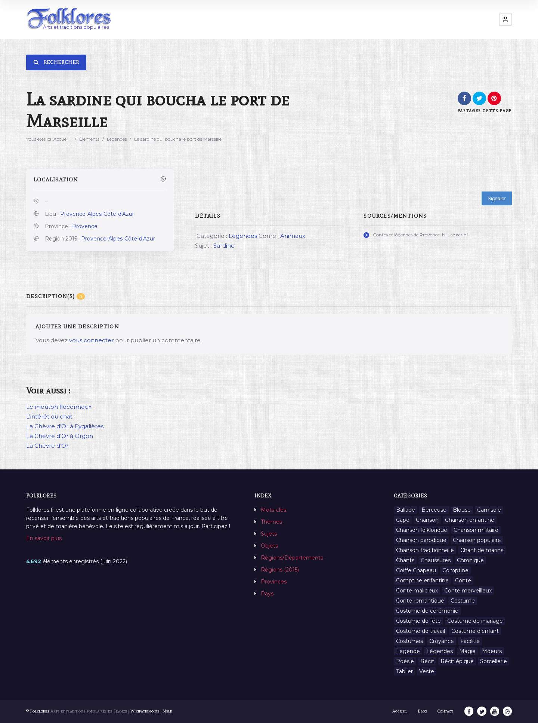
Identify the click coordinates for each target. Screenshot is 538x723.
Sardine (224, 245)
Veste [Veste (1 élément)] (426, 671)
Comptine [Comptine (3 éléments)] (455, 570)
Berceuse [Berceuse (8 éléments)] (433, 509)
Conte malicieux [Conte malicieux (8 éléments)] (417, 590)
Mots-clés (273, 509)
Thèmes (271, 521)
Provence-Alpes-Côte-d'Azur (97, 214)
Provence (85, 226)
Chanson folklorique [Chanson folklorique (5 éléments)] (421, 530)
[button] (505, 19)
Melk (167, 711)
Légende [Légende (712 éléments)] (408, 651)
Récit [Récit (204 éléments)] (427, 661)
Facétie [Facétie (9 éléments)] (470, 641)
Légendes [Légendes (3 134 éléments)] (439, 651)
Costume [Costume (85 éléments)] (463, 600)
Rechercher (56, 62)
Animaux (292, 235)
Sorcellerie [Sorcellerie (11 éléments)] (493, 661)
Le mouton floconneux (59, 406)
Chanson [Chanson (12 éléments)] (427, 520)
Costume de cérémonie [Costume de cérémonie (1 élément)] (427, 610)
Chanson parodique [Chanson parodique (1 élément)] (421, 540)
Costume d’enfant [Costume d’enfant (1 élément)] (475, 631)
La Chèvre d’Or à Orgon (59, 435)
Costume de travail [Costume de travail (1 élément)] (420, 631)
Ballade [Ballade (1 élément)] (405, 509)
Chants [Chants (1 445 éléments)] (405, 560)
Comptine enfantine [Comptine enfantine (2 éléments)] (422, 580)
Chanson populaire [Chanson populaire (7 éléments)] (477, 540)
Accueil (61, 139)
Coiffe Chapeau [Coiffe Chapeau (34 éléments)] (416, 570)
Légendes (117, 139)
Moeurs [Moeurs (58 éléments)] (492, 651)
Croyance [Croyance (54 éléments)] (441, 641)
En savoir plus (44, 538)
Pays (267, 593)
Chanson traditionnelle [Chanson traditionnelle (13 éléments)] (425, 550)
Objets (269, 545)
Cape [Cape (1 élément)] (402, 520)
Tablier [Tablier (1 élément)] (404, 671)
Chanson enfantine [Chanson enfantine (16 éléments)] (469, 520)
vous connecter (91, 340)
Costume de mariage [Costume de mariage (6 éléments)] (475, 621)
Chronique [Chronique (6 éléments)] (470, 560)
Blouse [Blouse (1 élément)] (462, 509)
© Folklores (37, 711)
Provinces (274, 581)
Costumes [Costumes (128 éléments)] (409, 641)
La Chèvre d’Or (47, 445)
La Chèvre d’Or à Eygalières (64, 426)
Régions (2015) (280, 569)
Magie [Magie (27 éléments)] (467, 651)
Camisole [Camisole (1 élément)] (489, 509)
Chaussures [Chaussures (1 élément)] (436, 560)
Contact (446, 711)
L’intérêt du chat (49, 416)
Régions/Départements (292, 557)
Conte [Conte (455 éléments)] (463, 580)
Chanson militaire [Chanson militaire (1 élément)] (476, 530)
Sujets (269, 533)
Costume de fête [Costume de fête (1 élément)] (418, 621)
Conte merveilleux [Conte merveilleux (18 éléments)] (468, 590)
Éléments (89, 139)
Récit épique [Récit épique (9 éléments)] (457, 661)
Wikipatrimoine (144, 711)
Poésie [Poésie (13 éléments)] (405, 661)
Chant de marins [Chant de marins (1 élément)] (481, 550)
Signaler (497, 198)
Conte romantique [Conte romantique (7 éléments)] (420, 600)
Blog (422, 711)
